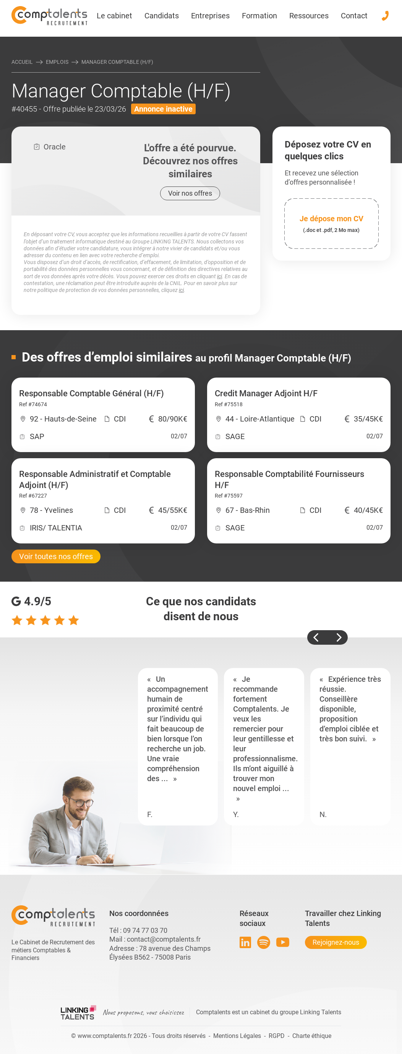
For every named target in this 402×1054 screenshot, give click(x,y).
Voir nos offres (190, 193)
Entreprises (210, 15)
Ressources (309, 15)
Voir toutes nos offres (56, 556)
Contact (354, 15)
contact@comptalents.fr (164, 939)
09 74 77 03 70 (145, 930)
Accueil (22, 62)
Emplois (57, 62)
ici (219, 276)
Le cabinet (114, 15)
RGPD (277, 1035)
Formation (259, 15)
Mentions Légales (237, 1035)
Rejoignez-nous (336, 942)
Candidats (161, 15)
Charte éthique (311, 1035)
